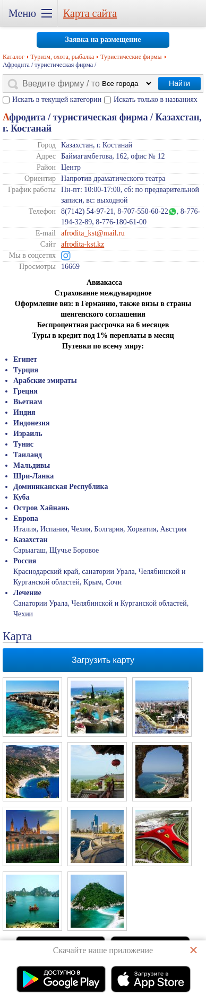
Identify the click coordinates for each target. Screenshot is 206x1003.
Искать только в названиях (156, 99)
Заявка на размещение (103, 39)
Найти (179, 83)
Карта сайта (90, 13)
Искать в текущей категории (56, 99)
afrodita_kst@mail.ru (93, 233)
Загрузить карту (103, 660)
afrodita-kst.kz (82, 244)
